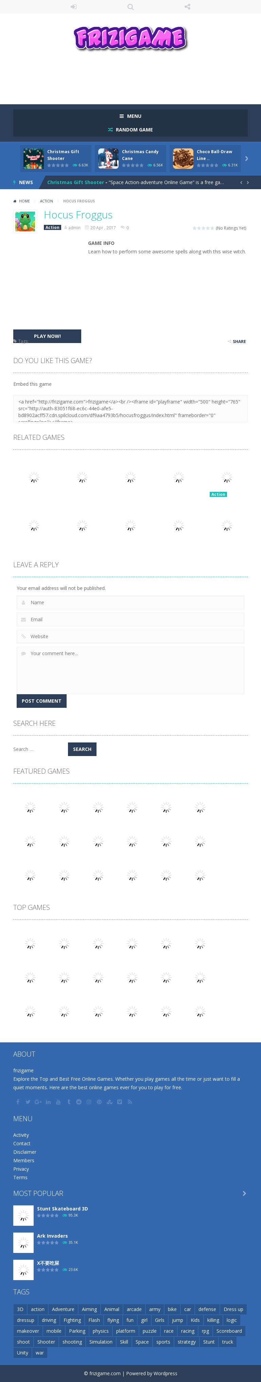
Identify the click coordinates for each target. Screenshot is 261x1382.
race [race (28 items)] (169, 1331)
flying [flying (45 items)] (113, 1320)
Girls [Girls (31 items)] (159, 1320)
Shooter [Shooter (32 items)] (46, 1342)
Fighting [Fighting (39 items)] (72, 1320)
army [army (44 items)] (154, 1309)
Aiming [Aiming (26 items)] (89, 1309)
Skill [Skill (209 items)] (124, 1342)
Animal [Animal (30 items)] (111, 1309)
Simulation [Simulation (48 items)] (100, 1342)
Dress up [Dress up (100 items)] (233, 1309)
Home (24, 201)
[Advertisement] (137, 77)
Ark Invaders (52, 1236)
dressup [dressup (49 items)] (25, 1320)
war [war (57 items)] (40, 1352)
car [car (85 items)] (187, 1309)
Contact (22, 1143)
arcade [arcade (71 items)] (134, 1309)
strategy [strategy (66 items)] (187, 1342)
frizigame (23, 1070)
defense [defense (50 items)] (207, 1309)
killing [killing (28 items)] (213, 1320)
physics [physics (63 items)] (101, 1331)
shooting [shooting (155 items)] (72, 1342)
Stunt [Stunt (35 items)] (209, 1342)
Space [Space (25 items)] (142, 1342)
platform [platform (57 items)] (125, 1331)
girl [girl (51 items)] (144, 1320)
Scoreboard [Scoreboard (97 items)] (229, 1331)
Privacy (21, 1169)
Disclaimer (24, 1152)
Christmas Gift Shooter (75, 182)
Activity (21, 1135)
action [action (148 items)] (38, 1309)
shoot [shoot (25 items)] (23, 1342)
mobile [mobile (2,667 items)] (54, 1331)
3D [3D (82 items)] (20, 1309)
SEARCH (130, 7)
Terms (20, 1177)
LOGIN (74, 7)
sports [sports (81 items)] (163, 1342)
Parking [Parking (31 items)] (77, 1331)
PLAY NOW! (47, 336)
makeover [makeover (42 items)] (28, 1331)
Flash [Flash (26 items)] (94, 1320)
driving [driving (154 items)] (49, 1320)
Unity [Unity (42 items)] (22, 1352)
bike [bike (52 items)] (172, 1309)
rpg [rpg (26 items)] (205, 1331)
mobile (36, 341)
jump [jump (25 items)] (177, 1320)
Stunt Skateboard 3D (62, 1208)
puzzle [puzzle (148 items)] (150, 1331)
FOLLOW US (187, 7)
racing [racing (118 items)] (187, 1331)
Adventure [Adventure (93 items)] (63, 1309)
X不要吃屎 (48, 1263)
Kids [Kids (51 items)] (195, 1320)
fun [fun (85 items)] (130, 1320)
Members (23, 1160)
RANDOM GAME (134, 129)
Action (46, 201)
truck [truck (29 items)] (227, 1342)
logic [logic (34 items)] (232, 1320)
